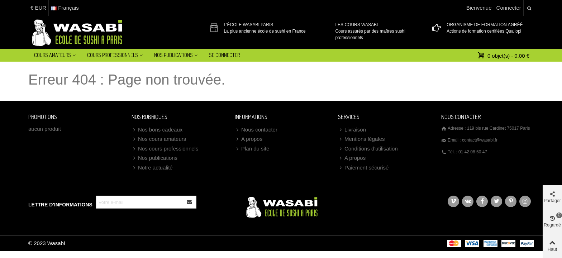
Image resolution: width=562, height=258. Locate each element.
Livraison (352, 130)
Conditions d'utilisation (368, 149)
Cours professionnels (112, 55)
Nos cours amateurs (159, 139)
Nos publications (154, 158)
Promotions (42, 116)
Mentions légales (361, 139)
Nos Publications (173, 55)
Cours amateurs (52, 55)
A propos (248, 139)
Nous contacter (256, 130)
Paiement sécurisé (363, 168)
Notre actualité (152, 168)
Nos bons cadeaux (157, 130)
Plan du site (252, 149)
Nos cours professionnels (165, 149)
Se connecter (224, 55)
